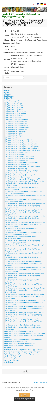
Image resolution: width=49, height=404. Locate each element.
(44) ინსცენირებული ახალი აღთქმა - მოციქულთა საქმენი (23, 179)
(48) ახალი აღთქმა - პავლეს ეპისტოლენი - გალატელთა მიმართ (25, 203)
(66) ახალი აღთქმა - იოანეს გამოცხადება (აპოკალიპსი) (22, 325)
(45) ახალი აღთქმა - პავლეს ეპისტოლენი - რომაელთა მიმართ (24, 181)
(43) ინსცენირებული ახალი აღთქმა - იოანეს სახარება (22, 175)
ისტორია (7, 92)
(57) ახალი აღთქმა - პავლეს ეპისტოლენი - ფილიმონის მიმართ (25, 267)
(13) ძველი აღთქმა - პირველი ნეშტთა (17, 127)
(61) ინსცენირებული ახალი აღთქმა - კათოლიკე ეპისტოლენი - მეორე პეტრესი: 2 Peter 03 (24, 22)
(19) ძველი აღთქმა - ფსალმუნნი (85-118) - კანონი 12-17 (22, 148)
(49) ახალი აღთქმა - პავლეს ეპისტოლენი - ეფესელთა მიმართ (24, 210)
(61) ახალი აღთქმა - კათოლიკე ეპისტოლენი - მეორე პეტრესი (24, 294)
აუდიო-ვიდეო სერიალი (11, 360)
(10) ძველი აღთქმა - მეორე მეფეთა (16, 121)
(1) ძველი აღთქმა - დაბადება (14, 103)
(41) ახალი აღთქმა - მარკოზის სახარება (17, 164)
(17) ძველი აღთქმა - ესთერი (14, 135)
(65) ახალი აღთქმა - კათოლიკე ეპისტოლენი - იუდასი (21, 319)
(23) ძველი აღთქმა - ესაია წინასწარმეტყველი (19, 158)
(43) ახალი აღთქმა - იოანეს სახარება (17, 172)
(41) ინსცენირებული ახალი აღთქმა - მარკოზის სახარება (22, 166)
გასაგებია (24, 395)
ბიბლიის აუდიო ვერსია (11, 100)
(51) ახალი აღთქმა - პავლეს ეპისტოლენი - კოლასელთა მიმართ (25, 222)
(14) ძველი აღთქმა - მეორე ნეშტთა (16, 129)
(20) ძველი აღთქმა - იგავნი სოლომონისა (18, 152)
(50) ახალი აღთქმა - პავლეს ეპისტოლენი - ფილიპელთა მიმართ (25, 216)
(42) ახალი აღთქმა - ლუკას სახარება (16, 168)
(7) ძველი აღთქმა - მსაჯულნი (14, 115)
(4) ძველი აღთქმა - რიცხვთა (14, 109)
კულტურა (7, 95)
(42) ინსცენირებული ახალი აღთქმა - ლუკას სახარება (21, 170)
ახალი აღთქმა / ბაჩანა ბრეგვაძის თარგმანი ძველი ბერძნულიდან (24, 333)
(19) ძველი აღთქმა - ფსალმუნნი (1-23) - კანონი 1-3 (20, 140)
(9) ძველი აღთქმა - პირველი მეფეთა (16, 119)
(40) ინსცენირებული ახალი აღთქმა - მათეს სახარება (21, 162)
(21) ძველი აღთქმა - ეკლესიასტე (15, 154)
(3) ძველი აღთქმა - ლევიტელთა (15, 107)
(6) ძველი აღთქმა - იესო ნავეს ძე (15, 113)
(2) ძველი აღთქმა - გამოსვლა (14, 105)
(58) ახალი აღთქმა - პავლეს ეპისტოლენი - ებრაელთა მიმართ (24, 273)
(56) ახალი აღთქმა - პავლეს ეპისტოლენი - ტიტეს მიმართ (23, 261)
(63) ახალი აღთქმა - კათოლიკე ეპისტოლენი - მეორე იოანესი (24, 306)
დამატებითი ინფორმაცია (24, 399)
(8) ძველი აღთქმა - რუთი (13, 117)
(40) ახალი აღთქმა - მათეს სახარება (16, 160)
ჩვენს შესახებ (8, 362)
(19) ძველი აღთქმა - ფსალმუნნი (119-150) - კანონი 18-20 (22, 150)
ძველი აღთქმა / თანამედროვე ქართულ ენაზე (18, 345)
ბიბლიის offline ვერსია (11, 358)
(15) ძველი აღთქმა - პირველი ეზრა (16, 131)
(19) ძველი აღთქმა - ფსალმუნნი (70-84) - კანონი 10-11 (21, 146)
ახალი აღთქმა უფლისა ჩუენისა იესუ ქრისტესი (18, 331)
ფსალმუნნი (7, 347)
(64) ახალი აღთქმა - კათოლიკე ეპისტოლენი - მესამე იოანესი (24, 312)
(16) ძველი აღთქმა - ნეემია (13, 133)
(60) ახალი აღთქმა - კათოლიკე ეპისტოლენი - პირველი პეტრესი (25, 288)
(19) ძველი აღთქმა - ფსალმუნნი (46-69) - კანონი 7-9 (21, 144)
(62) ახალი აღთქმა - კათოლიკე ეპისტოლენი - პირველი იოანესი (25, 300)
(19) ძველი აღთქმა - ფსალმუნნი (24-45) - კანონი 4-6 (21, 142)
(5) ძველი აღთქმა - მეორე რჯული (15, 111)
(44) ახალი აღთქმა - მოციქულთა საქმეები (18, 177)
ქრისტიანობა (8, 99)
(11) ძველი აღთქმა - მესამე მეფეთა (16, 123)
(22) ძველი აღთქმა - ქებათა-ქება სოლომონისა (19, 156)
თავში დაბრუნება (40, 382)
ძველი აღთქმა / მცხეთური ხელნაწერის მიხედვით (19, 343)
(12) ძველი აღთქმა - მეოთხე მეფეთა (16, 125)
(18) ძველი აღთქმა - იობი (13, 138)
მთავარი (7, 90)
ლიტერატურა (9, 97)
